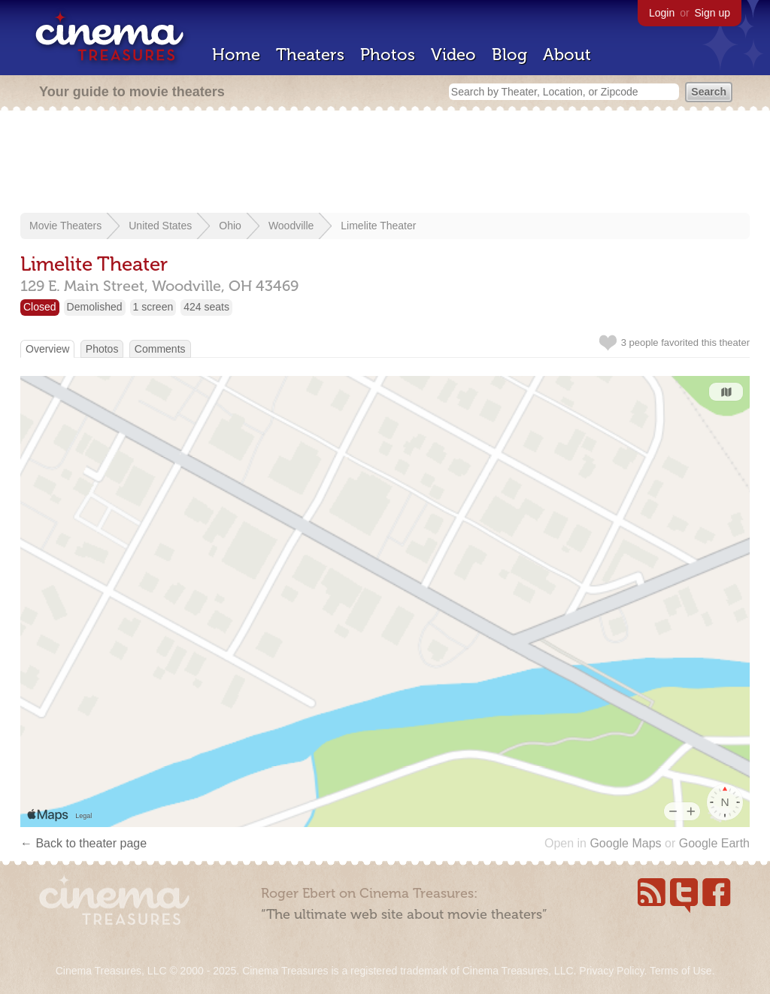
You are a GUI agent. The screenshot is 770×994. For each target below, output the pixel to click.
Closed (39, 307)
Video (453, 54)
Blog (509, 54)
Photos (387, 54)
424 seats (206, 307)
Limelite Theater (378, 226)
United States (160, 226)
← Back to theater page (83, 843)
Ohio (230, 226)
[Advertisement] (385, 163)
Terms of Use (680, 971)
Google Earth (714, 843)
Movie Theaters (65, 226)
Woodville (291, 226)
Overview (47, 349)
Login (662, 13)
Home (236, 54)
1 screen (153, 307)
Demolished (95, 307)
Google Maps (625, 843)
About (567, 54)
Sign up (712, 13)
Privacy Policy (611, 971)
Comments (160, 349)
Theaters (310, 54)
